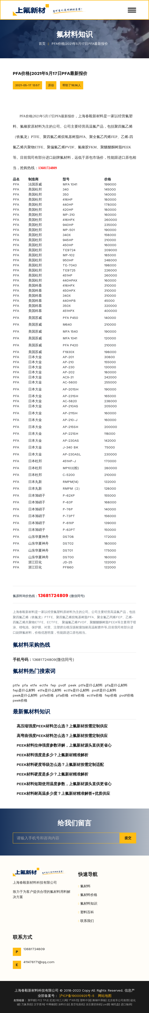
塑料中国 (85, 1000)
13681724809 (34, 949)
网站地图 (105, 996)
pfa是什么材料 (116, 685)
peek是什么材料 (25, 695)
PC (39, 1000)
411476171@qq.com (38, 962)
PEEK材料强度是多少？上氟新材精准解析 (52, 755)
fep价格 (111, 695)
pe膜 (106, 1004)
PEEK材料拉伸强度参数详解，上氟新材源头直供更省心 (64, 745)
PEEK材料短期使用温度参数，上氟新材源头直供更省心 (64, 784)
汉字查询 (39, 1004)
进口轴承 (126, 1004)
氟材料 (85, 886)
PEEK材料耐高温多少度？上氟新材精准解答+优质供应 (63, 793)
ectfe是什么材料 (76, 690)
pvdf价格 (126, 695)
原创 (51, 85)
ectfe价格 (94, 695)
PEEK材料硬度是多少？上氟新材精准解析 (52, 774)
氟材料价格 (88, 895)
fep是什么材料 (24, 690)
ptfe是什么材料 (91, 685)
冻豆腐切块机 (94, 1004)
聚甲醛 (32, 1000)
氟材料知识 (88, 903)
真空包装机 (77, 1004)
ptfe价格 (47, 695)
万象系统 (26, 1004)
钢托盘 (115, 1004)
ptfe (16, 685)
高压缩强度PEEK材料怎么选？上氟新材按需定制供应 (62, 726)
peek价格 (20, 700)
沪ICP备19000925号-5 (76, 996)
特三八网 (61, 1000)
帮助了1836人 (71, 85)
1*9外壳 (73, 1000)
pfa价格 (62, 695)
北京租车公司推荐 (118, 1000)
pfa (25, 685)
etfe (33, 685)
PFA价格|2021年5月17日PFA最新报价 (80, 44)
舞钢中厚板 (99, 1000)
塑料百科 (87, 912)
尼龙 (52, 1000)
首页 (42, 44)
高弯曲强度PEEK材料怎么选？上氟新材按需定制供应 (62, 735)
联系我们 (87, 921)
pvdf (62, 685)
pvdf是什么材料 (104, 690)
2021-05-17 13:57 (27, 85)
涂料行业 (63, 1004)
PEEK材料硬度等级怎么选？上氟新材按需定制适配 (60, 764)
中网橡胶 (51, 1004)
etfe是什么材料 (49, 690)
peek (72, 685)
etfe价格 (77, 695)
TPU (45, 1000)
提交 (128, 838)
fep (53, 685)
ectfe (43, 685)
